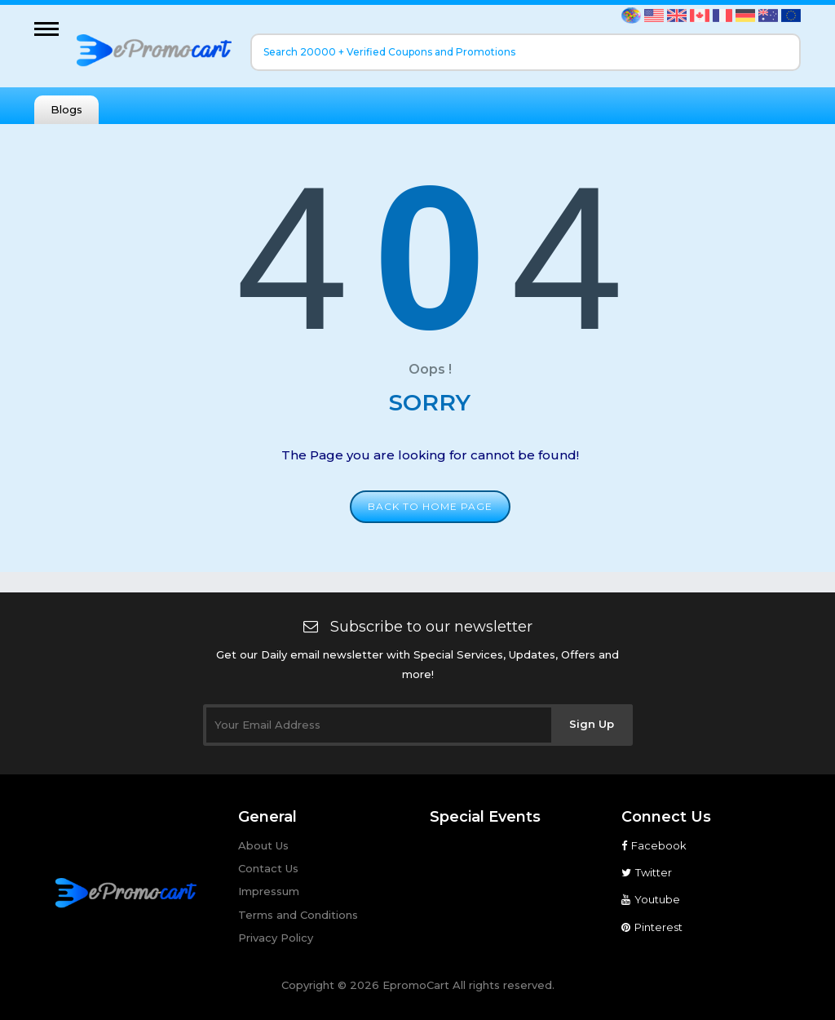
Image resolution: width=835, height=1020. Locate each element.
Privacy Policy (275, 937)
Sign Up (591, 723)
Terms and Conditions (298, 914)
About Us (263, 845)
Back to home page (430, 506)
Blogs (66, 109)
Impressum (268, 891)
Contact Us (268, 868)
